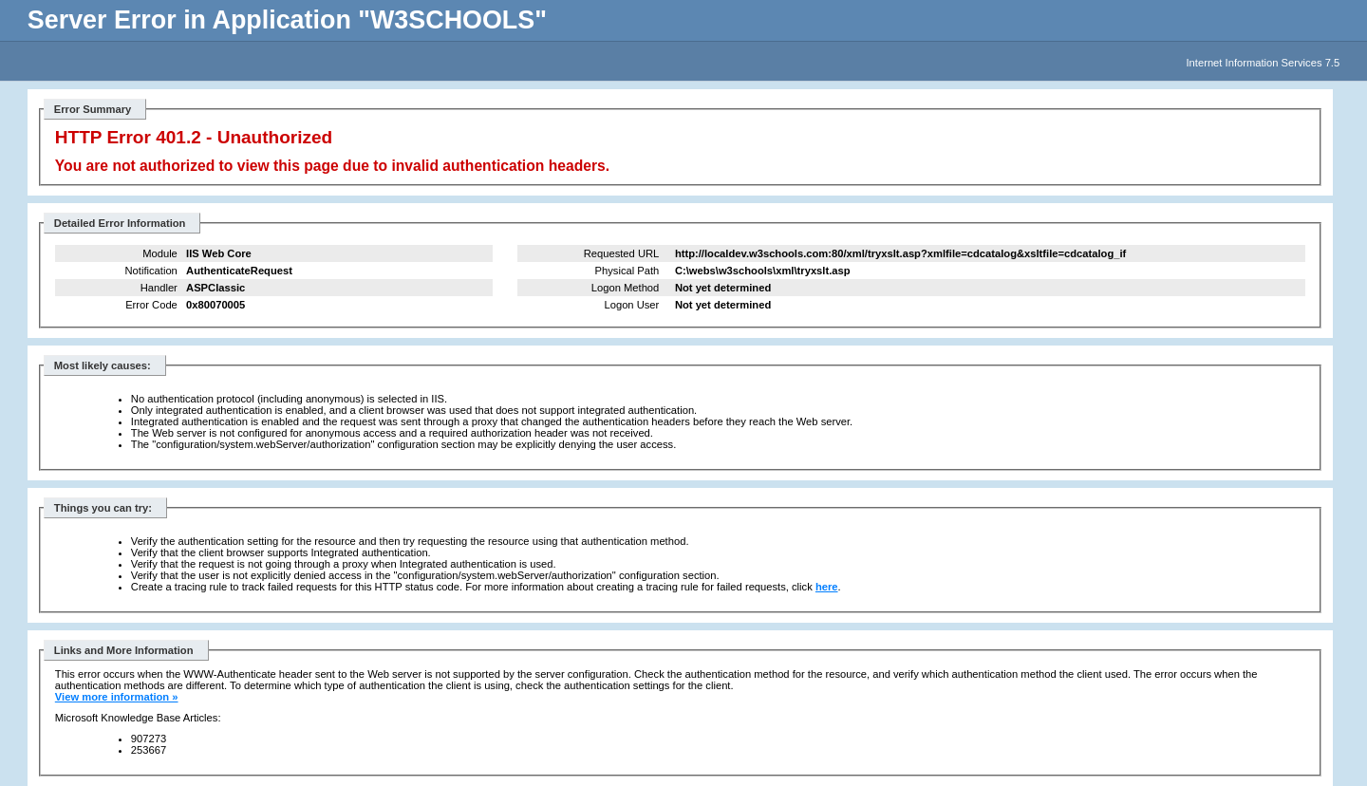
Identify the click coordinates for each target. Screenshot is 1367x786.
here (826, 586)
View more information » (116, 696)
